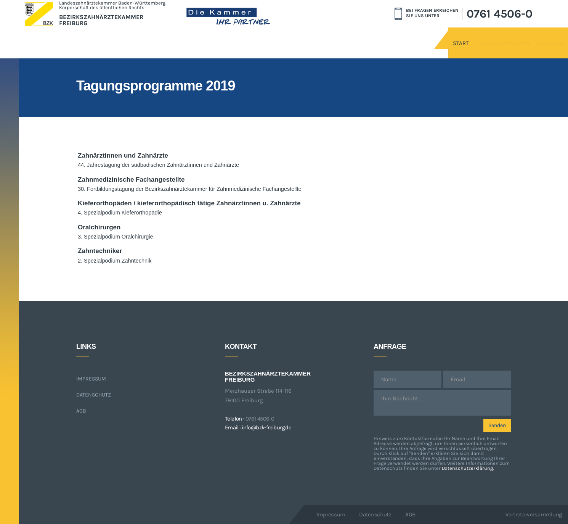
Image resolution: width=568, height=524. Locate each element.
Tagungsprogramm (464, 37)
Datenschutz (93, 395)
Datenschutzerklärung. (468, 468)
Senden (497, 425)
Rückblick (531, 37)
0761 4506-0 (500, 14)
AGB (81, 411)
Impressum (91, 379)
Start (404, 37)
